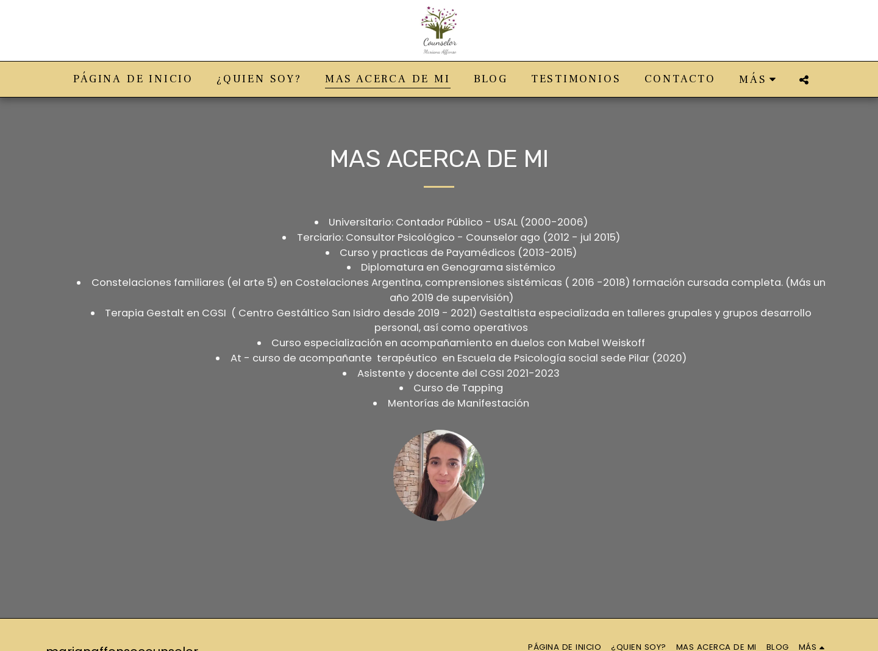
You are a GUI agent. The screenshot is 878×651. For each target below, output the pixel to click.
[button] (804, 79)
